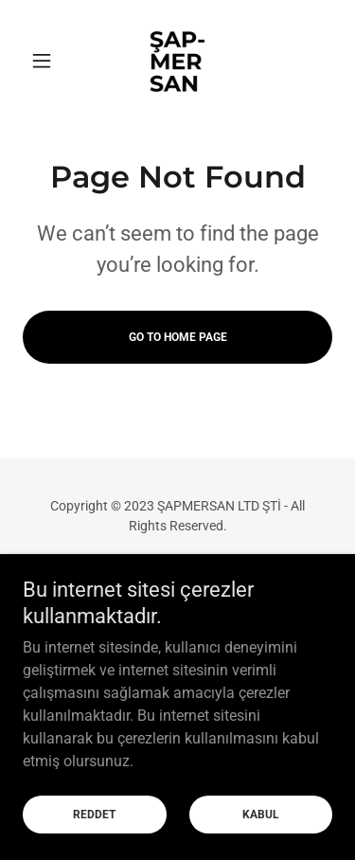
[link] (177, 61)
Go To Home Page (178, 337)
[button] (46, 61)
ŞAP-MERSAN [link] (178, 579)
